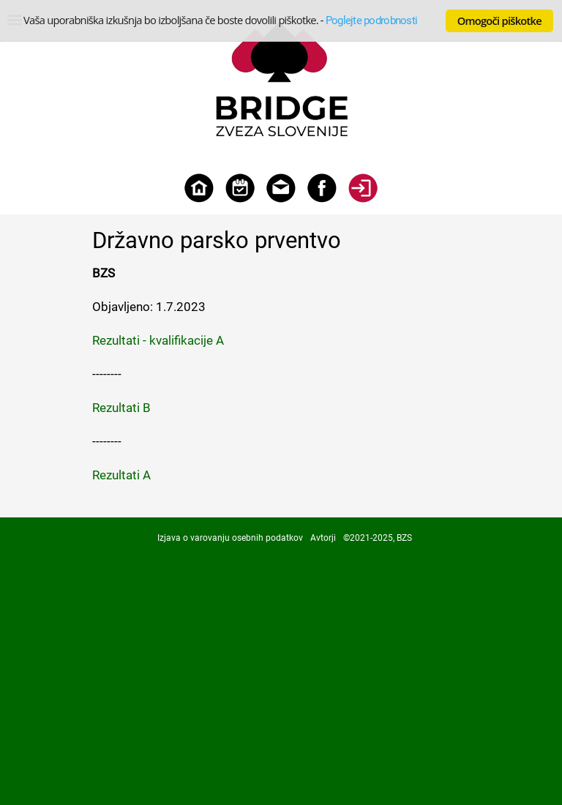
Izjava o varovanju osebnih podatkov (230, 538)
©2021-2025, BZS (377, 538)
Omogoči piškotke (499, 20)
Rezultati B (121, 407)
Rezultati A (121, 475)
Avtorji (323, 538)
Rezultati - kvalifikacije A (158, 340)
